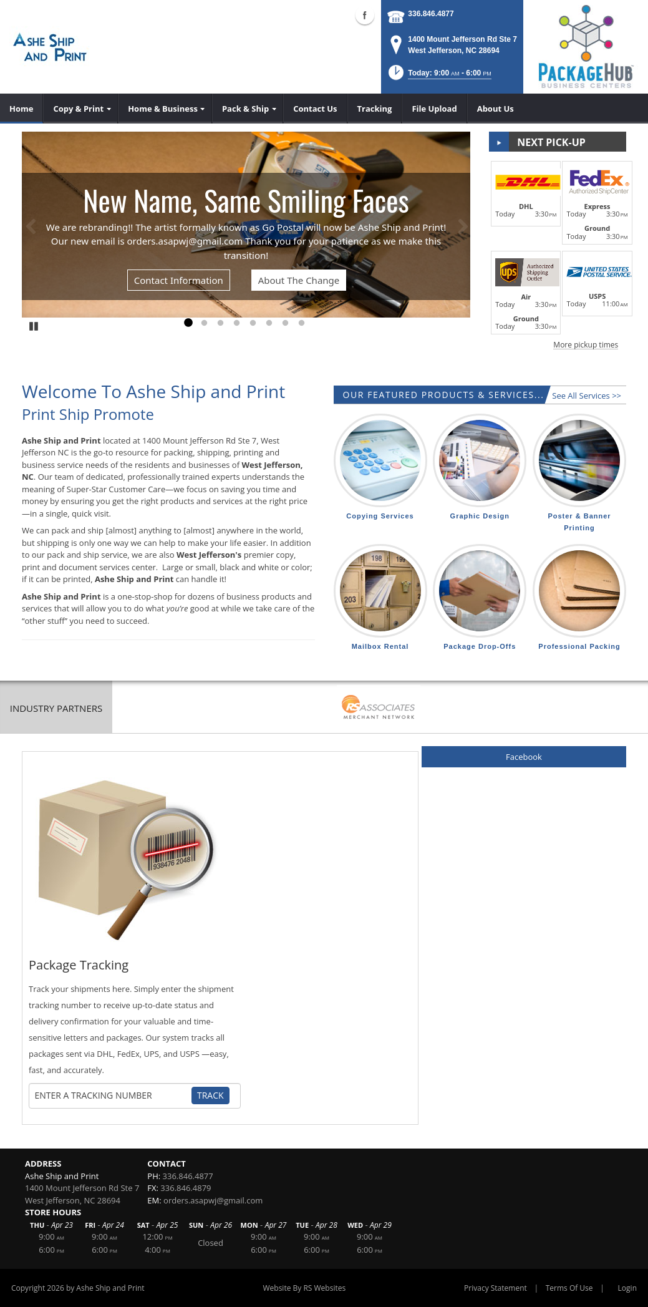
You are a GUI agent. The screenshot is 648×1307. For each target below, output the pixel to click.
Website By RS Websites (304, 1288)
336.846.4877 (430, 13)
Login (627, 1288)
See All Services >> (586, 395)
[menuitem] (21, 109)
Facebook (524, 756)
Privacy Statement (495, 1288)
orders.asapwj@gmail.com (213, 1200)
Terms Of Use (569, 1288)
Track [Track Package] (210, 1095)
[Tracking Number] (113, 1095)
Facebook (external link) (364, 15)
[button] (438, 76)
